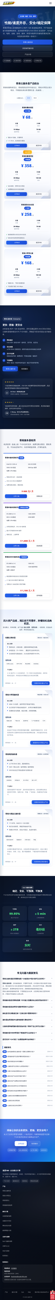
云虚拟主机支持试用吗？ (13, 1105)
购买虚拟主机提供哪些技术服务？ (15, 1091)
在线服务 (14, 1268)
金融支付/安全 (7, 1221)
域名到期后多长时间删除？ (13, 1061)
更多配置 (39, 546)
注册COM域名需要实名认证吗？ (15, 1071)
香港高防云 (6, 1200)
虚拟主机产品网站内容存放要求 (15, 1081)
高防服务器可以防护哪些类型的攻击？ (17, 1056)
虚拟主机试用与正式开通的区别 (15, 1086)
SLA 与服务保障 (7, 1241)
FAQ (29, 1292)
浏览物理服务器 (28, 48)
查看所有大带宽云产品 (40, 743)
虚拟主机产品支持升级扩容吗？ (15, 1076)
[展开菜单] (50, 3)
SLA (22, 1292)
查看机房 (39, 496)
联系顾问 (24, 369)
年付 (35, 98)
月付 (28, 98)
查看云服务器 (28, 42)
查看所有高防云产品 (41, 802)
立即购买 (17, 145)
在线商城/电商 (7, 1216)
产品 (6, 1292)
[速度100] (9, 3)
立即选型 (21, 1143)
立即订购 (16, 496)
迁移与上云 (6, 1246)
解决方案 (14, 1292)
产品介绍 (28, 54)
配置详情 (39, 145)
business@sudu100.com (19, 1276)
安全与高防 (6, 1251)
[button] (27, 979)
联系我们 (5, 1256)
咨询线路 (39, 595)
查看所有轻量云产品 (41, 683)
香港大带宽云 (7, 1196)
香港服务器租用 (7, 1205)
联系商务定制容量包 (41, 862)
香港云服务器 (7, 1191)
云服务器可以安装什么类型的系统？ (16, 1066)
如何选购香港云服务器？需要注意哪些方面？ (19, 1052)
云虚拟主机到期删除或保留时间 (15, 1096)
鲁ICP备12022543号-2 (42, 1292)
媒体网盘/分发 (7, 1230)
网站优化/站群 (7, 1225)
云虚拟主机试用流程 (11, 1100)
